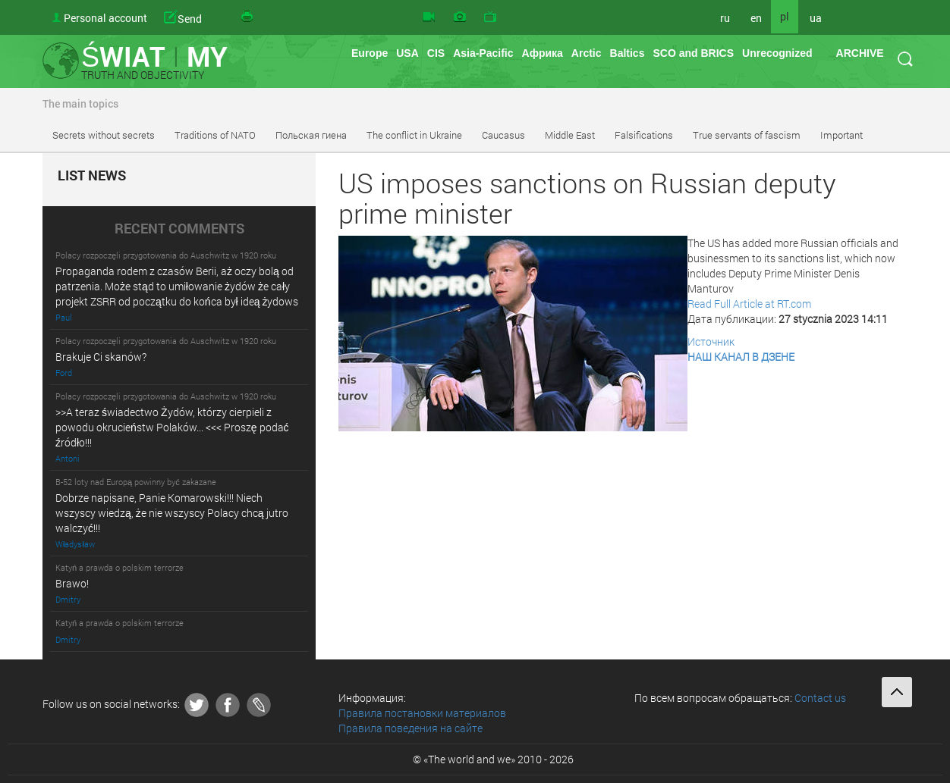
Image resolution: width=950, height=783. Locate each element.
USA (407, 53)
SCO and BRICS (693, 53)
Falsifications (644, 135)
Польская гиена (311, 135)
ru (725, 18)
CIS (436, 53)
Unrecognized (777, 53)
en (756, 18)
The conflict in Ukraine (414, 135)
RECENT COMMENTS (179, 228)
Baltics (627, 53)
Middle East (570, 135)
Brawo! (72, 583)
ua (816, 18)
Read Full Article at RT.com (749, 303)
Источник (711, 341)
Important (841, 135)
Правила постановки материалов (422, 713)
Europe (369, 53)
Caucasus (503, 135)
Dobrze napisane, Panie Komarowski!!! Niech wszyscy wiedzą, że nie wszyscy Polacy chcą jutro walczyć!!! (171, 512)
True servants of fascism (747, 135)
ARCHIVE (860, 53)
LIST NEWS (92, 175)
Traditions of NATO (215, 135)
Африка (542, 53)
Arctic (586, 53)
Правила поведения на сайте (410, 728)
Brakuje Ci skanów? (100, 356)
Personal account (105, 18)
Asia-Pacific (483, 53)
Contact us (820, 698)
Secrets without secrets (103, 135)
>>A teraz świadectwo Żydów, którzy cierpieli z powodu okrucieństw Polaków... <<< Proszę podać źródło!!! (172, 427)
